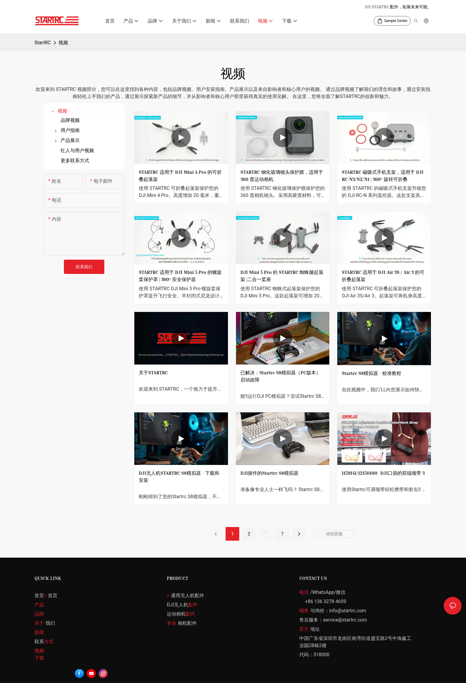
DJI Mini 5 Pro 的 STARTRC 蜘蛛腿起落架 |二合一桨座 (281, 275)
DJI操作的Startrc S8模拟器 (269, 476)
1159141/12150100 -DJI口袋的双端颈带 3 (383, 476)
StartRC (42, 42)
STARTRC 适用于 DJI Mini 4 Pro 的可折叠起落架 (180, 175)
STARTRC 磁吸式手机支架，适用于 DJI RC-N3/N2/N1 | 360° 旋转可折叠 (383, 175)
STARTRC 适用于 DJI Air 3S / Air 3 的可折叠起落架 (383, 275)
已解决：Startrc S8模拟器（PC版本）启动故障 (280, 376)
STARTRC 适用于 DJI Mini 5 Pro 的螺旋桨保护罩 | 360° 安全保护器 (180, 275)
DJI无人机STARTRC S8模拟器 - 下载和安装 (179, 480)
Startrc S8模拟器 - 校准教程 (371, 377)
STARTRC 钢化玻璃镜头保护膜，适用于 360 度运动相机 (281, 175)
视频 (63, 42)
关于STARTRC (153, 373)
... (265, 533)
